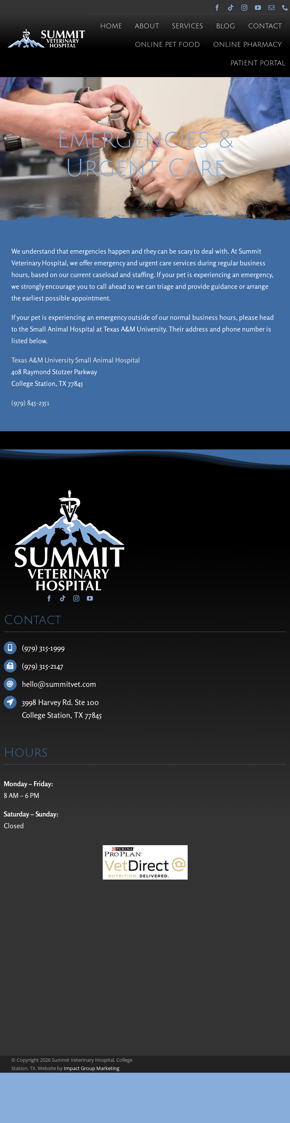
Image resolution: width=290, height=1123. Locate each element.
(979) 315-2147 (42, 666)
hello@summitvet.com (59, 684)
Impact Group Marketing (91, 1068)
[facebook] (217, 8)
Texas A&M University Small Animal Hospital (75, 360)
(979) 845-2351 (30, 402)
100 (93, 702)
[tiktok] (231, 8)
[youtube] (258, 8)
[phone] (285, 8)
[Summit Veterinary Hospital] (46, 32)
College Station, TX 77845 (62, 715)
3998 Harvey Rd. (48, 702)
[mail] (271, 8)
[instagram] (244, 8)
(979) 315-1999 (43, 647)
